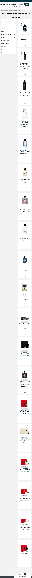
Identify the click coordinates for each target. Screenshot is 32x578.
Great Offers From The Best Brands (7, 1)
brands (10, 4)
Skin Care (7, 6)
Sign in (26, 4)
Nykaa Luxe (6, 10)
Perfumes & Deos (21, 6)
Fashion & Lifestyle (13, 6)
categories (6, 4)
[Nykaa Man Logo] (1, 4)
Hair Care (27, 6)
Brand (10, 10)
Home (1, 10)
